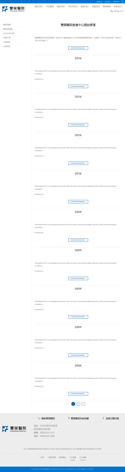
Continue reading (78, 48)
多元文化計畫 (8, 33)
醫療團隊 (107, 6)
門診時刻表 (73, 6)
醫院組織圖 (7, 29)
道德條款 (7, 42)
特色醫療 (50, 6)
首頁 (42, 457)
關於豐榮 (7, 25)
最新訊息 (99, 2)
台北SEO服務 (80, 469)
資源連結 (62, 457)
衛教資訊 (118, 6)
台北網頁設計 (69, 469)
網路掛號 (61, 6)
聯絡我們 (116, 2)
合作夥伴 (108, 2)
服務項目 (85, 6)
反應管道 (7, 46)
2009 (78, 211)
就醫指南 (96, 6)
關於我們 (39, 6)
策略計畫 (7, 37)
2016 (78, 58)
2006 (78, 365)
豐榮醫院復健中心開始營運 (78, 25)
